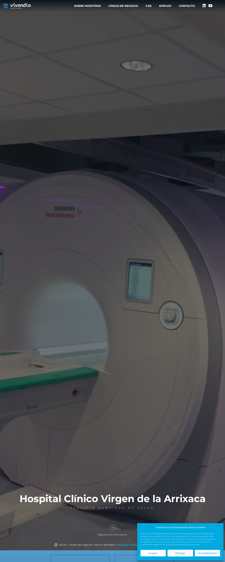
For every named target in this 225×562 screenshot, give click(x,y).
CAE (149, 6)
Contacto (187, 6)
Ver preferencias (207, 553)
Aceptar (153, 553)
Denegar (180, 553)
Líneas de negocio (123, 6)
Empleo (165, 6)
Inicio (62, 544)
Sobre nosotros (87, 6)
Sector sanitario (105, 544)
